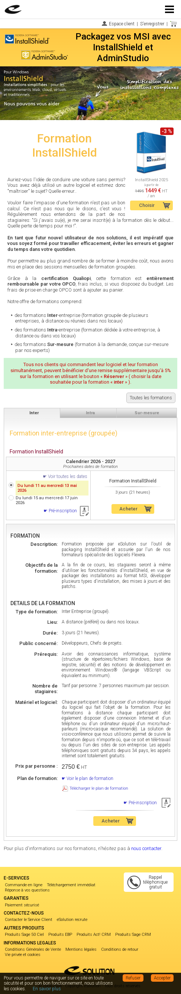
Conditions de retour (119, 949)
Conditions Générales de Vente (33, 949)
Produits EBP (60, 934)
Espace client (122, 23)
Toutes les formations (151, 397)
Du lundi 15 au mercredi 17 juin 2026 (47, 500)
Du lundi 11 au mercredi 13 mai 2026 (47, 488)
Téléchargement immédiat (71, 885)
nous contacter (146, 848)
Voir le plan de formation (90, 778)
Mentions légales (81, 949)
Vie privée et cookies (23, 954)
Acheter (128, 509)
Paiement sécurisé (22, 905)
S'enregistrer (152, 23)
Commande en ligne (23, 885)
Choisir (147, 205)
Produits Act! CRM (94, 934)
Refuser (133, 978)
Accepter (162, 978)
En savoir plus (47, 988)
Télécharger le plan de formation (99, 788)
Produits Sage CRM (133, 934)
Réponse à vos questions (27, 890)
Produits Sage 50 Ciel (24, 934)
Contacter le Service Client (28, 919)
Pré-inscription (63, 510)
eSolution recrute (72, 919)
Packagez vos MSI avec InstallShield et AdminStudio (123, 47)
